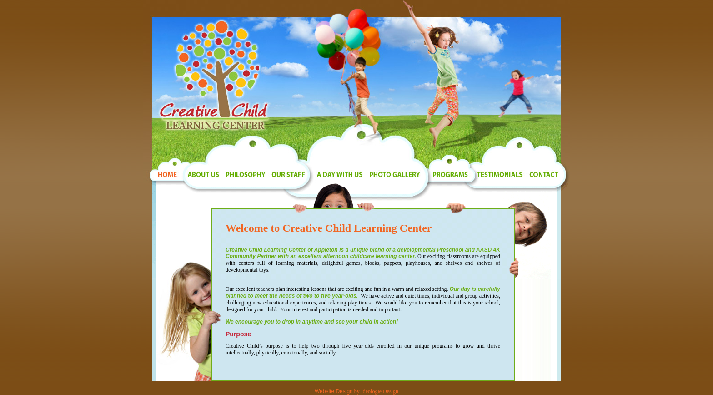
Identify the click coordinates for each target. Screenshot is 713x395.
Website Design (334, 391)
